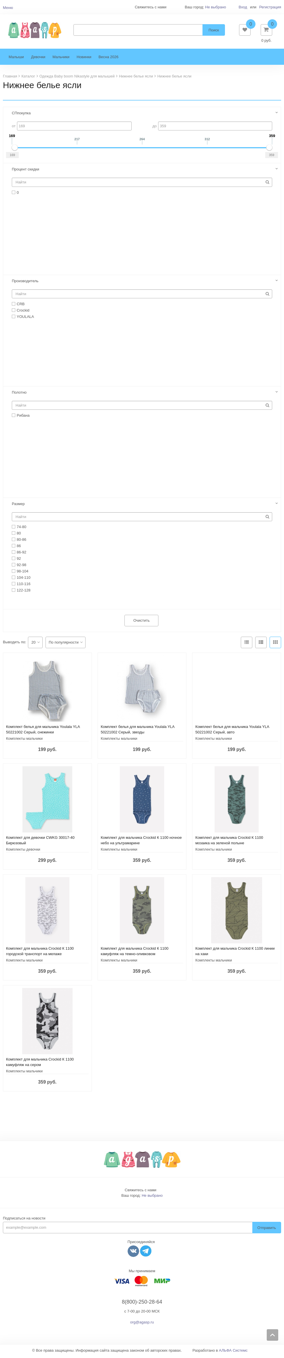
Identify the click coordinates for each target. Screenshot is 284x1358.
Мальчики (60, 59)
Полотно (19, 394)
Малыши (16, 59)
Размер (18, 506)
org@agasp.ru (142, 1324)
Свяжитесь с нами (140, 1192)
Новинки (84, 59)
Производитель (25, 283)
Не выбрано (215, 7)
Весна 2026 (108, 59)
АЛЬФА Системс (233, 1352)
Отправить (267, 1230)
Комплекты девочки (23, 851)
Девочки (38, 59)
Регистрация (270, 7)
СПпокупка (21, 115)
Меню (8, 7)
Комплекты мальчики (24, 741)
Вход (242, 7)
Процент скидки (25, 171)
